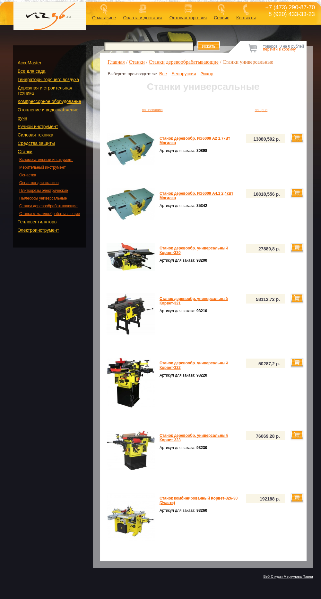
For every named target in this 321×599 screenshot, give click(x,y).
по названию (152, 110)
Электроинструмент (38, 230)
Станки (25, 151)
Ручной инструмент (38, 126)
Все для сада (32, 71)
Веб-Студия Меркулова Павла (288, 576)
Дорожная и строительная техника (45, 90)
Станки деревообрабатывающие (48, 206)
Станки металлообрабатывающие (49, 213)
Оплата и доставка (142, 17)
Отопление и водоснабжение (48, 109)
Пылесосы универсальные (43, 198)
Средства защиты (36, 143)
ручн (22, 118)
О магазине (104, 17)
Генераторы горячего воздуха (48, 79)
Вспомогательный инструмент (46, 159)
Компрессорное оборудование (49, 101)
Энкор (207, 73)
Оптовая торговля (188, 17)
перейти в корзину (279, 49)
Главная (116, 62)
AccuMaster (29, 62)
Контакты (246, 17)
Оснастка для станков (39, 183)
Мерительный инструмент (42, 167)
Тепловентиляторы (37, 221)
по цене (261, 110)
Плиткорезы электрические (43, 190)
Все (163, 73)
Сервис (221, 17)
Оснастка (27, 175)
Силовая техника (35, 134)
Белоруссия (183, 73)
